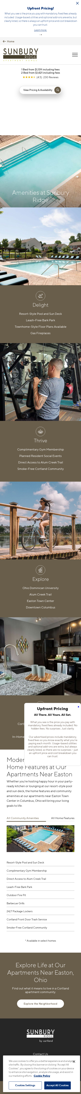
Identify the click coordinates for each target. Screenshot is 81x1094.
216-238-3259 (40, 993)
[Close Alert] (77, 3)
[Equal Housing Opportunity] (33, 1013)
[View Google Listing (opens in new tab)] (40, 60)
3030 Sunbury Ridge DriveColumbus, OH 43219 (41, 1002)
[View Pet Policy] (40, 1021)
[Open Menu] (75, 38)
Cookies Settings (25, 1085)
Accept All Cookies (57, 1085)
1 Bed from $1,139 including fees (40, 52)
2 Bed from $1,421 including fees (40, 55)
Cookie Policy (42, 1075)
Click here (49, 13)
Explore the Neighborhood (40, 933)
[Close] (74, 1061)
